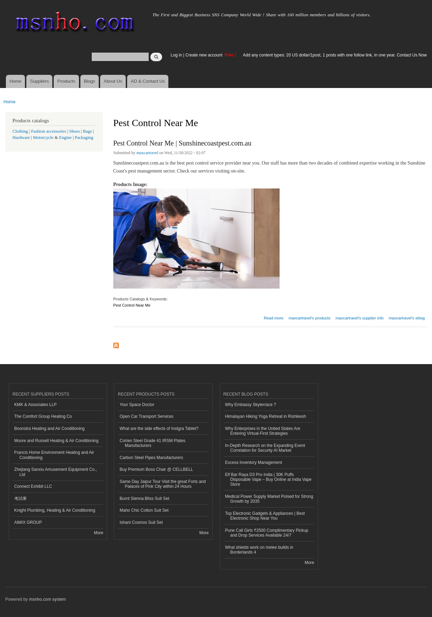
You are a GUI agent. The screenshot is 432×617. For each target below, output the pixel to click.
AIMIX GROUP (28, 522)
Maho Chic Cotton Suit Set (144, 510)
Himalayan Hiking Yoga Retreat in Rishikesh (265, 416)
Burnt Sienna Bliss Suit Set (144, 498)
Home (15, 81)
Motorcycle (43, 137)
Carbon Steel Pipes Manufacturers (151, 457)
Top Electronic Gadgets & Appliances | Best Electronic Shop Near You (265, 516)
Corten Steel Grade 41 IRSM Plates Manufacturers (152, 443)
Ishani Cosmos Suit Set (141, 522)
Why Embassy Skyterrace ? (250, 404)
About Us (113, 81)
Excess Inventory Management (253, 462)
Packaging (84, 137)
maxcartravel (147, 152)
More (98, 532)
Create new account (204, 55)
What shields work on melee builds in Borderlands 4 (259, 550)
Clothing (20, 131)
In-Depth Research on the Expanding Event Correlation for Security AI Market (265, 448)
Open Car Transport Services (146, 416)
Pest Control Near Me (132, 305)
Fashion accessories (48, 131)
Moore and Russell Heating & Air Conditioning (56, 440)
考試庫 (20, 498)
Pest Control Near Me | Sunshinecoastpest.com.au (182, 143)
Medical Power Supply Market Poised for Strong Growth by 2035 (269, 499)
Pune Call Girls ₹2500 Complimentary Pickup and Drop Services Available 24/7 (266, 533)
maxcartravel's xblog (407, 318)
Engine (65, 137)
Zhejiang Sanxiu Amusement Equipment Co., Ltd (55, 472)
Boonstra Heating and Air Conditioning (49, 428)
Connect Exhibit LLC (33, 486)
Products (66, 81)
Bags (87, 131)
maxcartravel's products (309, 318)
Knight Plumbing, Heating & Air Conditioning (54, 510)
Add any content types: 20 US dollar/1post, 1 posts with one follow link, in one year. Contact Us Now (335, 55)
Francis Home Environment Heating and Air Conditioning (54, 455)
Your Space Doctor (137, 404)
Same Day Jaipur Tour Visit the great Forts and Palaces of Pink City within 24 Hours (163, 484)
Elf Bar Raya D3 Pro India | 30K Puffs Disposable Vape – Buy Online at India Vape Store (268, 479)
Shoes (74, 131)
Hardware (21, 137)
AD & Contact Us (148, 81)
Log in (176, 55)
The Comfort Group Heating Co (43, 416)
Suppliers (39, 81)
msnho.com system (47, 599)
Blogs (89, 81)
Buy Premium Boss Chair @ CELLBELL (156, 469)
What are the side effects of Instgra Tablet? (159, 428)
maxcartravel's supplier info (359, 318)
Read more (273, 317)
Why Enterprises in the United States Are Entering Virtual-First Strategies (262, 431)
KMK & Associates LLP (35, 404)
